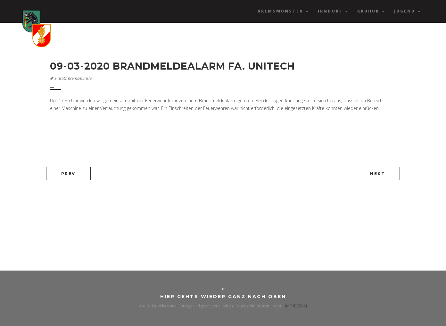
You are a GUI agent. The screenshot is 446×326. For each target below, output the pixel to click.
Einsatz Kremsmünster (73, 78)
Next (377, 173)
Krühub (370, 11)
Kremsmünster (283, 11)
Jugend (407, 11)
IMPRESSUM (296, 306)
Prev (68, 173)
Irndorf (333, 11)
